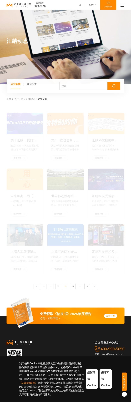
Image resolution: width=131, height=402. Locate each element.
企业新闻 (16, 85)
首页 (9, 101)
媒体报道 (33, 85)
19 (87, 287)
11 (58, 287)
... (51, 287)
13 (72, 287)
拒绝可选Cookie (105, 379)
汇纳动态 (30, 101)
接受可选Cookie (91, 379)
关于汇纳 (18, 101)
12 (65, 287)
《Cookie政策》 (28, 382)
